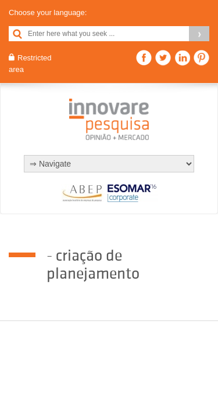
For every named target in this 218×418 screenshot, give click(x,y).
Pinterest (201, 58)
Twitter (163, 58)
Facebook (144, 58)
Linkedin (182, 58)
